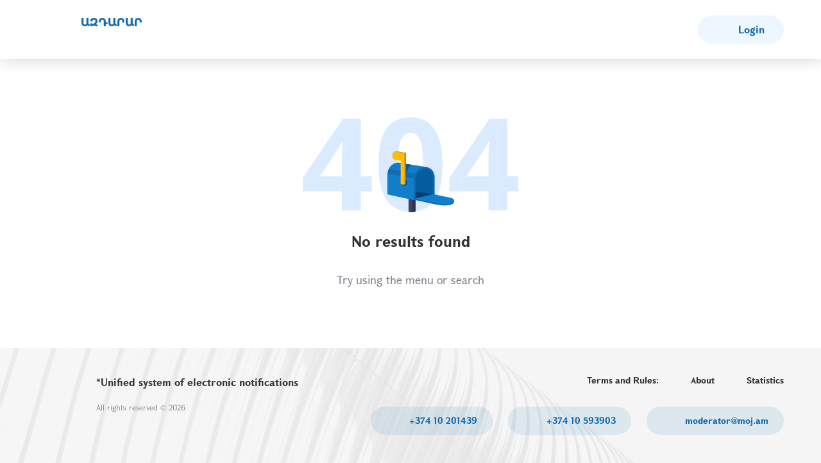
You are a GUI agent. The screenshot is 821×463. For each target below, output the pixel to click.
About (703, 380)
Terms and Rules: (623, 380)
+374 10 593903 (580, 420)
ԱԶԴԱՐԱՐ (111, 22)
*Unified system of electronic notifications (197, 382)
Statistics (765, 380)
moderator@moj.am (725, 420)
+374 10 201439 (442, 420)
